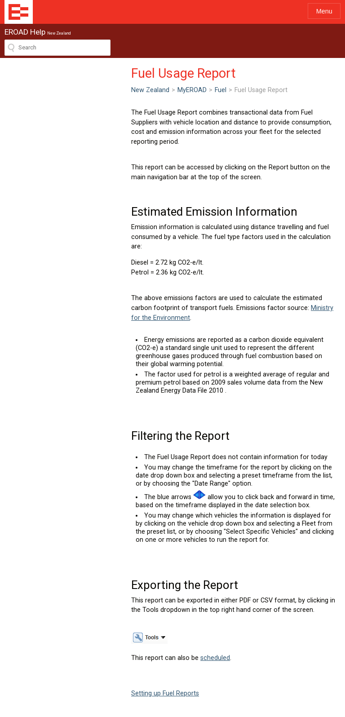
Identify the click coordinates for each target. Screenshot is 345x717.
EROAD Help (18, 12)
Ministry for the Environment (89, 269)
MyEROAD (65, 90)
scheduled (88, 577)
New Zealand (23, 90)
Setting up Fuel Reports (38, 612)
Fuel (94, 90)
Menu (324, 11)
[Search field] (57, 48)
